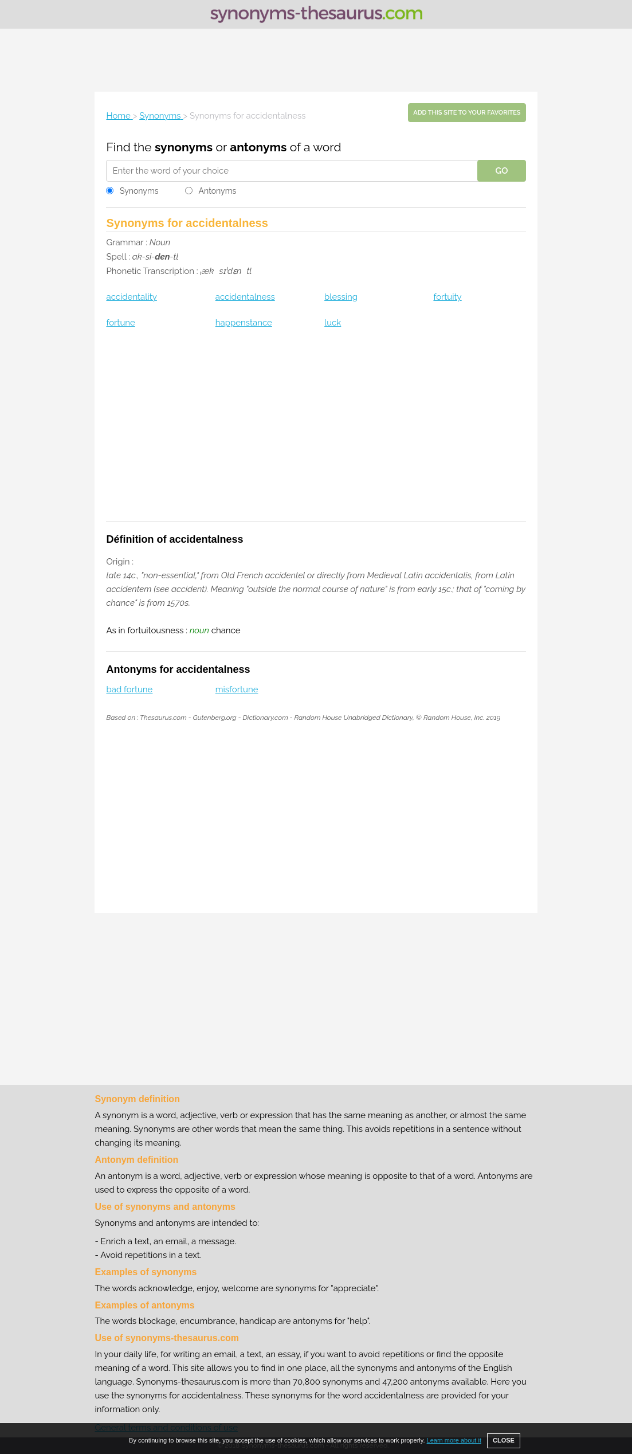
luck (332, 323)
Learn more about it (454, 1440)
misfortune (236, 689)
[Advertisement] (316, 60)
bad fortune (129, 689)
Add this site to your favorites (466, 112)
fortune (120, 323)
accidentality (131, 297)
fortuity (447, 297)
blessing (341, 297)
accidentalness (245, 297)
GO (501, 171)
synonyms (184, 147)
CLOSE (504, 1440)
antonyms (258, 147)
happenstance (243, 323)
